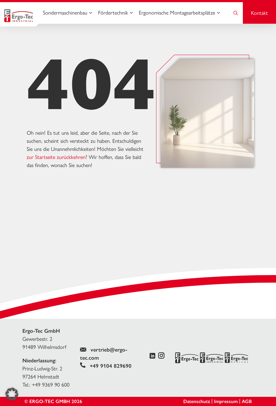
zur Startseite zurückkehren (56, 157)
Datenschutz (196, 401)
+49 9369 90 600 (51, 384)
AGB (247, 401)
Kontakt (259, 13)
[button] (12, 394)
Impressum (226, 401)
